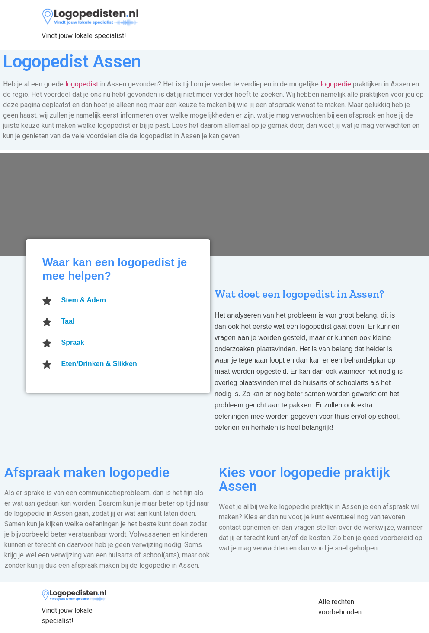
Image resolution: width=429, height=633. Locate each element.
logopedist (81, 84)
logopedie (335, 84)
